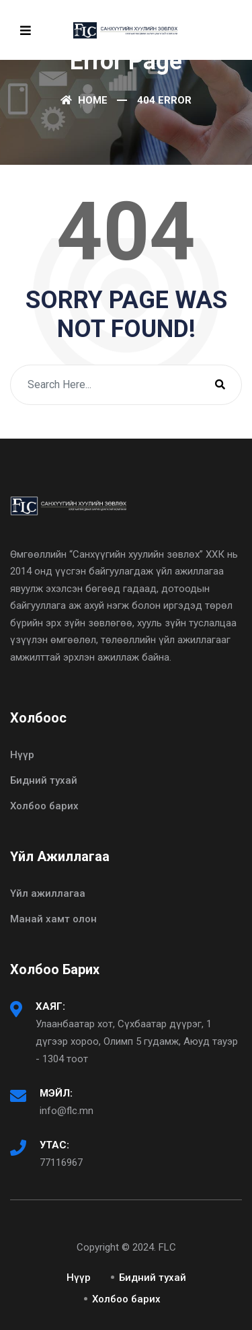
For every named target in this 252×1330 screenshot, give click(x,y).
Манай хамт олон (53, 919)
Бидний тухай (43, 780)
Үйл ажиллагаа (47, 893)
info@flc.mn (66, 1111)
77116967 (61, 1162)
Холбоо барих (44, 806)
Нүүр (22, 755)
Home (84, 100)
